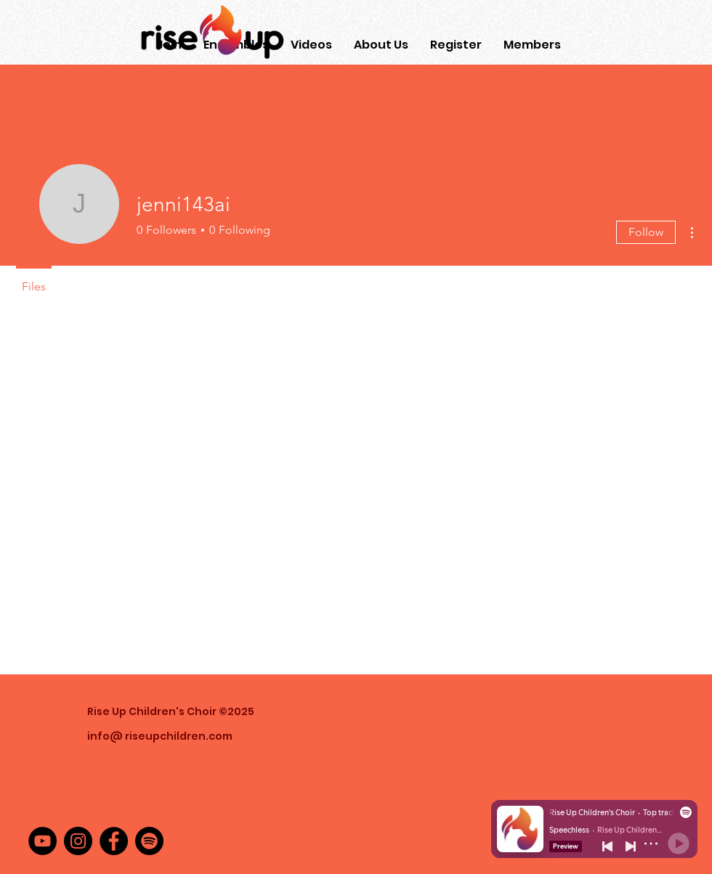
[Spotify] (149, 841)
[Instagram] (78, 841)
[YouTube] (42, 841)
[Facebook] (114, 841)
